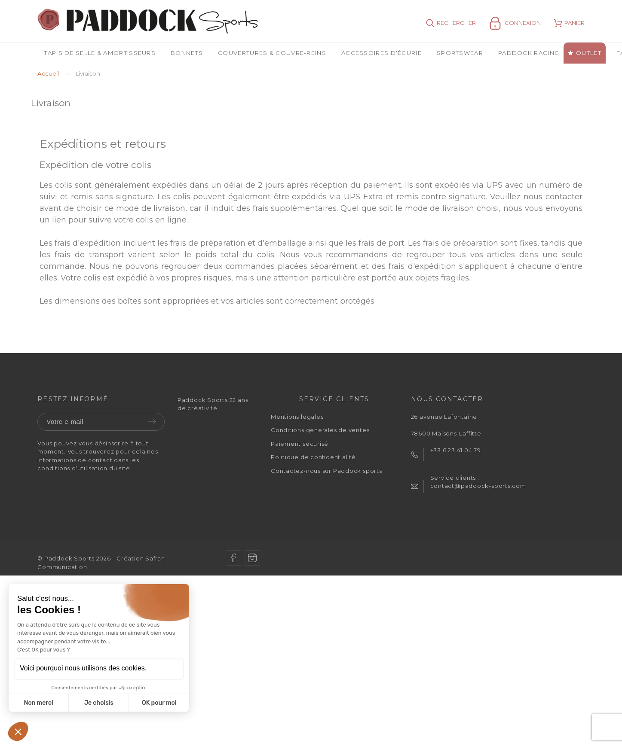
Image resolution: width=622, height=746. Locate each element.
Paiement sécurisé (299, 443)
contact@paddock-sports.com (478, 485)
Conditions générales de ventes (320, 429)
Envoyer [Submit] (151, 421)
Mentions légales (297, 416)
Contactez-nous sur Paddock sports (326, 470)
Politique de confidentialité (313, 457)
